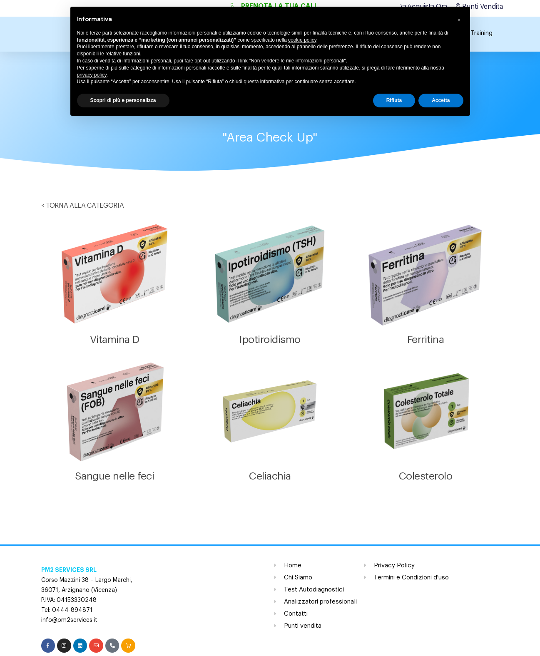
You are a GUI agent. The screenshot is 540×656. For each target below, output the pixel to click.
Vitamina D (114, 340)
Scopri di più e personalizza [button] (123, 100)
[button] (459, 20)
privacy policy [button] (92, 75)
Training (481, 33)
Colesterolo (426, 476)
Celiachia (270, 476)
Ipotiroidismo (270, 340)
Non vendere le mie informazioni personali (297, 61)
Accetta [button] (441, 100)
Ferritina (425, 340)
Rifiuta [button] (394, 100)
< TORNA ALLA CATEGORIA (82, 205)
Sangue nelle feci (114, 476)
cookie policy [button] (302, 40)
